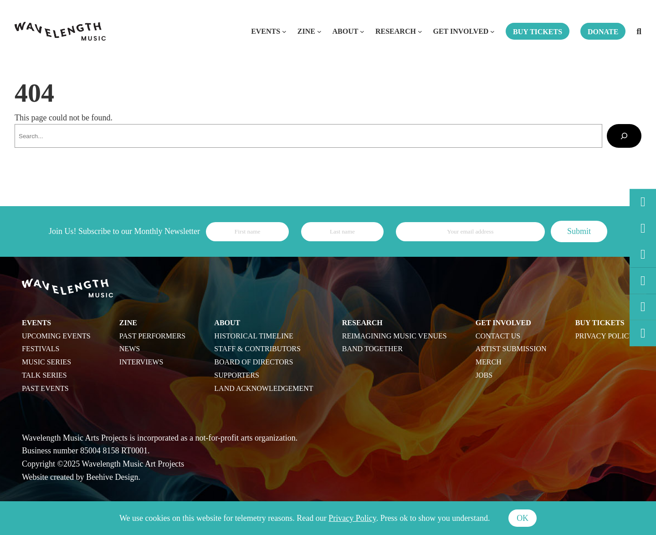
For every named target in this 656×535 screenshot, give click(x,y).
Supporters (236, 375)
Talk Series (44, 375)
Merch (489, 362)
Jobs (484, 375)
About (345, 31)
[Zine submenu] (319, 31)
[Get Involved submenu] (492, 31)
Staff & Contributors (257, 349)
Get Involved (460, 31)
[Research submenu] (420, 31)
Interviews (141, 362)
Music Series (46, 362)
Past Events (45, 388)
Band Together (372, 349)
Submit (579, 231)
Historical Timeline (253, 336)
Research (395, 31)
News (129, 349)
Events (265, 31)
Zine (306, 31)
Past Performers (152, 336)
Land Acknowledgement (263, 388)
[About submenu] (362, 31)
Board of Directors (253, 362)
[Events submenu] (284, 31)
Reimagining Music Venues (394, 336)
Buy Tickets (600, 323)
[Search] (624, 136)
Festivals (40, 349)
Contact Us (498, 336)
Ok (522, 518)
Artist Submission (511, 349)
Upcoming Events (56, 336)
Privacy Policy (604, 336)
